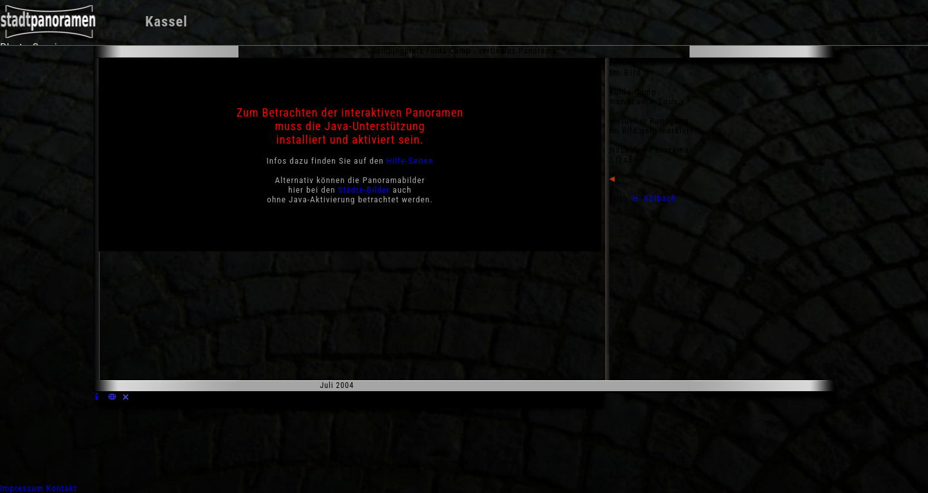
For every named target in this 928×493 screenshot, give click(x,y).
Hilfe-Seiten (410, 161)
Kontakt (61, 488)
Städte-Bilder (364, 190)
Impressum (22, 488)
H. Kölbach (654, 198)
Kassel (166, 21)
